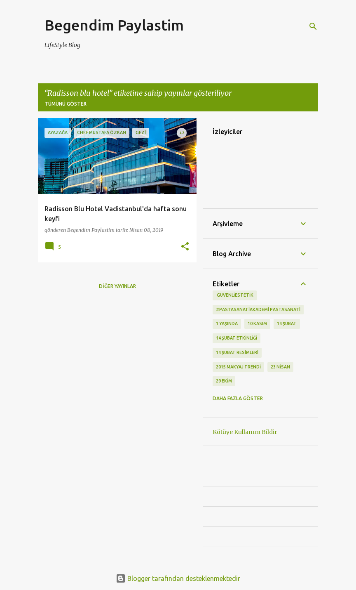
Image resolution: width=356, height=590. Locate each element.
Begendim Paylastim (114, 25)
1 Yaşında (227, 323)
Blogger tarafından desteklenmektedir (178, 578)
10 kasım (257, 323)
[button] (185, 247)
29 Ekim (224, 380)
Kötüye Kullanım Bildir (245, 432)
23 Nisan (280, 366)
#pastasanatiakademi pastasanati (258, 309)
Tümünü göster (65, 103)
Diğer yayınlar (117, 286)
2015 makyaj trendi (238, 366)
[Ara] (313, 26)
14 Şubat (287, 323)
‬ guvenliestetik (234, 295)
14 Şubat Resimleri (237, 352)
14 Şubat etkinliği (236, 337)
